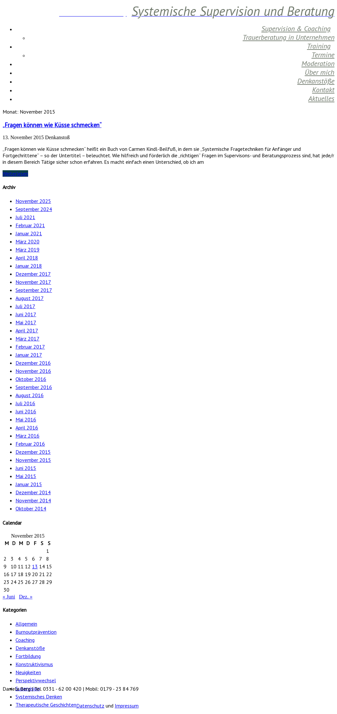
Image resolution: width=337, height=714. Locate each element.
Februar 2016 (30, 444)
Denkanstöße (315, 80)
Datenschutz (90, 705)
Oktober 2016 (31, 379)
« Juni (9, 596)
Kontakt (323, 89)
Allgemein (26, 623)
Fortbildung (28, 656)
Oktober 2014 (31, 508)
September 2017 (34, 290)
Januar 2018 (29, 265)
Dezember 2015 (33, 452)
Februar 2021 (30, 225)
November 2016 (33, 371)
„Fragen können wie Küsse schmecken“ (52, 125)
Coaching (25, 640)
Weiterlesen (15, 173)
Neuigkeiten (28, 672)
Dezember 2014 (33, 492)
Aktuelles (321, 98)
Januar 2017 (29, 354)
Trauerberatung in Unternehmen (288, 37)
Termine (322, 54)
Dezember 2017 (33, 274)
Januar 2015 (29, 484)
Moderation (317, 63)
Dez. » (26, 596)
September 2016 (34, 387)
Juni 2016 (26, 411)
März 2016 (27, 435)
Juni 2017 (26, 314)
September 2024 (34, 209)
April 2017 (27, 330)
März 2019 (27, 249)
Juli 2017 (25, 306)
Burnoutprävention (36, 632)
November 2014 (33, 500)
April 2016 (27, 427)
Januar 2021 (29, 233)
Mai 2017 (26, 322)
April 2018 (27, 257)
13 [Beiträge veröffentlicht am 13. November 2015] (35, 566)
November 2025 (33, 201)
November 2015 (33, 460)
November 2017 (33, 282)
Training (319, 45)
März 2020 (27, 241)
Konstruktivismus (34, 664)
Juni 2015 (26, 468)
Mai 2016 (26, 419)
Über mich (319, 72)
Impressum (127, 705)
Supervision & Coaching (296, 28)
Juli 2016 (25, 403)
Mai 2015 (26, 476)
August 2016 (30, 395)
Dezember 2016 (33, 363)
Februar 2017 (30, 346)
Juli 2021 (25, 217)
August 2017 (30, 298)
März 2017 (27, 338)
